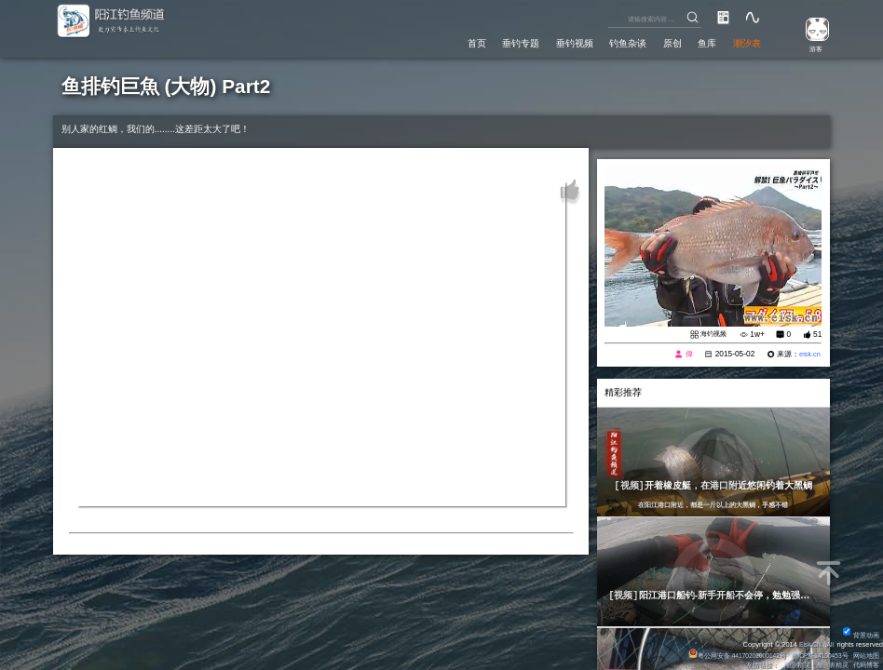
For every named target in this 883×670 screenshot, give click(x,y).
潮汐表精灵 (831, 665)
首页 (426, 41)
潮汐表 (743, 41)
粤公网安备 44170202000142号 (727, 655)
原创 (656, 41)
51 (817, 334)
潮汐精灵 (795, 665)
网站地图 (866, 655)
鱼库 (697, 41)
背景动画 (861, 635)
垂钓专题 (478, 41)
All (829, 644)
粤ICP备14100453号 (816, 655)
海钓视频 (712, 334)
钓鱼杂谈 (604, 41)
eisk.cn (808, 354)
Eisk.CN (807, 644)
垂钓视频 (542, 41)
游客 (811, 48)
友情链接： (760, 665)
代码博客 (866, 665)
